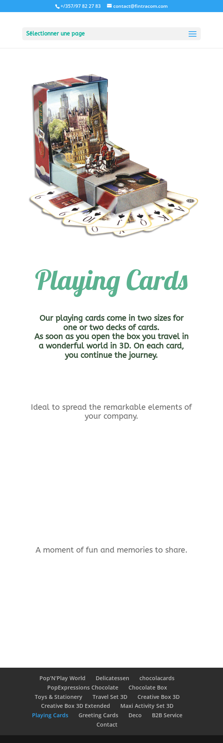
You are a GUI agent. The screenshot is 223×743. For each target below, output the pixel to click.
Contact (107, 724)
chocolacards (157, 678)
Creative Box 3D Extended (75, 705)
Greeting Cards (98, 715)
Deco (135, 715)
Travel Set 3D (110, 696)
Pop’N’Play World (62, 678)
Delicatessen (112, 678)
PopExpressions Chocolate (82, 687)
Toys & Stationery (58, 696)
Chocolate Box (147, 687)
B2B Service (167, 715)
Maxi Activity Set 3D (146, 705)
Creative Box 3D (158, 696)
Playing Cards (50, 715)
